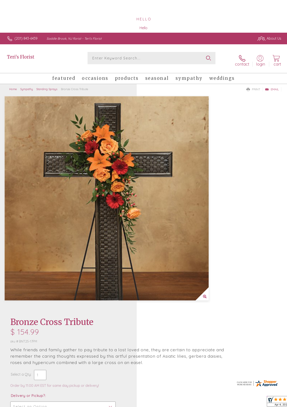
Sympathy (26, 85)
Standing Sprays (46, 85)
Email (272, 86)
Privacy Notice (210, 402)
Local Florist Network (241, 402)
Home (13, 85)
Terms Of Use (184, 402)
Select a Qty (154, 162)
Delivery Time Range (165, 207)
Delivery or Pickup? (161, 183)
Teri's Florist (20, 57)
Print (253, 86)
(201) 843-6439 (26, 38)
